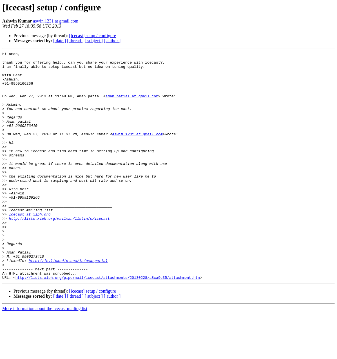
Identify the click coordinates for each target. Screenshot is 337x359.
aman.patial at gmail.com (132, 105)
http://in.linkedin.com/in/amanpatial (68, 302)
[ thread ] (75, 40)
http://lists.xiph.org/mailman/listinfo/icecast (59, 252)
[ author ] (112, 40)
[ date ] (59, 40)
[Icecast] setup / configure (92, 35)
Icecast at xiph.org (29, 247)
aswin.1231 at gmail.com (55, 21)
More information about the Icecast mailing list (44, 354)
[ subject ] (94, 40)
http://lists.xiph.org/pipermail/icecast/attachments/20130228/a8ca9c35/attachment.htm (107, 323)
